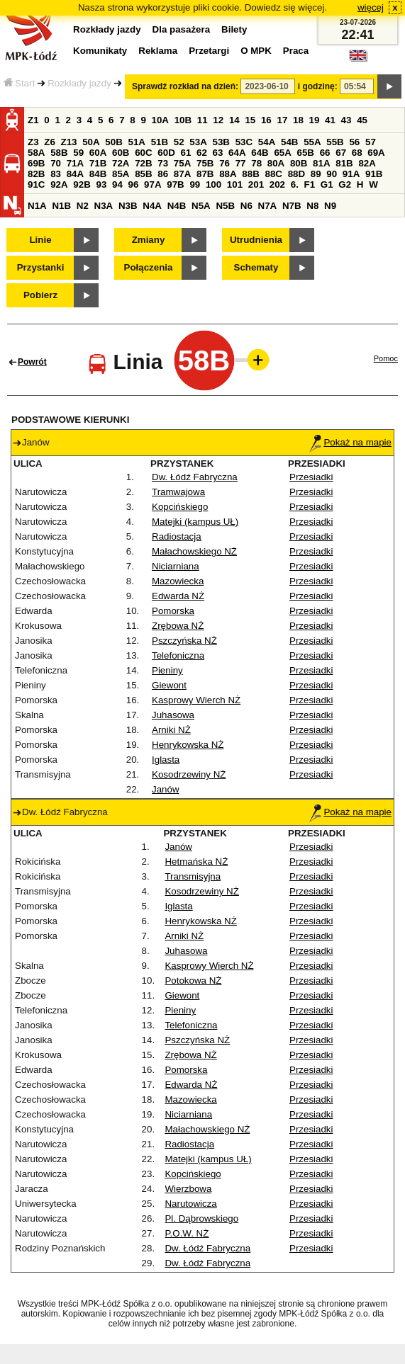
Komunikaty (100, 50)
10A (160, 120)
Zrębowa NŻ (178, 625)
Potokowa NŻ (193, 980)
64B (259, 152)
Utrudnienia (256, 239)
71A (75, 163)
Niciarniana (175, 566)
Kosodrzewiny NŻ (189, 774)
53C (244, 142)
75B (204, 163)
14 (234, 120)
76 (224, 163)
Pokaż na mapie (350, 442)
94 (117, 184)
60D (165, 152)
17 (282, 120)
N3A (103, 205)
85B (143, 174)
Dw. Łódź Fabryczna (195, 477)
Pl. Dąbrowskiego (201, 1218)
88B (250, 174)
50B (113, 142)
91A (351, 174)
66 (325, 152)
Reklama (157, 50)
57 (370, 142)
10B (183, 120)
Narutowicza (190, 1203)
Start (19, 83)
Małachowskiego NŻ (194, 551)
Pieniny (167, 670)
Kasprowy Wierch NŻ (196, 700)
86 (162, 174)
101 (235, 184)
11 (202, 120)
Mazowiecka (178, 581)
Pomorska (173, 611)
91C (36, 184)
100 (213, 184)
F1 (310, 184)
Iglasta (165, 759)
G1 (327, 184)
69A (375, 152)
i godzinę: (318, 86)
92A (58, 184)
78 (256, 163)
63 (218, 152)
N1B (61, 205)
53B (221, 142)
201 (256, 184)
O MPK (256, 50)
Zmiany (148, 239)
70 (55, 163)
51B (159, 142)
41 (330, 120)
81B (344, 163)
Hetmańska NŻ (196, 861)
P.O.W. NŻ (187, 1233)
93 (101, 184)
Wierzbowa (188, 1188)
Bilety (234, 29)
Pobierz (40, 295)
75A (182, 163)
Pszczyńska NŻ (184, 640)
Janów (165, 789)
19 (314, 120)
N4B (177, 205)
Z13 (69, 142)
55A (312, 142)
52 (179, 142)
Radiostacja (176, 536)
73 (162, 163)
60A (97, 152)
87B (204, 174)
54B (289, 142)
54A (266, 142)
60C (143, 152)
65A (282, 152)
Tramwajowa (178, 492)
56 (354, 142)
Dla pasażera (181, 29)
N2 (83, 205)
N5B (225, 205)
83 (55, 174)
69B (36, 163)
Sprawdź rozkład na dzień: (185, 86)
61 (185, 152)
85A (120, 174)
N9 (330, 205)
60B (120, 152)
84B (97, 174)
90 (331, 174)
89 (316, 174)
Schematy (256, 267)
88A (227, 174)
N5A (201, 205)
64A (236, 152)
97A (152, 184)
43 (346, 120)
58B (58, 152)
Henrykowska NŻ (187, 744)
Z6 (49, 142)
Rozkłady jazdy (79, 83)
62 (201, 152)
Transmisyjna (193, 876)
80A (275, 163)
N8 (312, 205)
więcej (370, 7)
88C (273, 174)
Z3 (33, 142)
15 (250, 120)
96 (133, 184)
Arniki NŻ (171, 729)
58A (36, 152)
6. (295, 184)
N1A (37, 205)
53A (197, 142)
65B (305, 152)
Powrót (32, 362)
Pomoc (386, 358)
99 (194, 184)
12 (218, 120)
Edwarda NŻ (178, 596)
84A (75, 174)
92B (81, 184)
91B (373, 174)
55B (334, 142)
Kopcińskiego (180, 506)
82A (366, 163)
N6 (246, 205)
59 (78, 152)
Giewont (169, 685)
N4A (152, 205)
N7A (267, 205)
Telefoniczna (178, 655)
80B (298, 163)
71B (97, 163)
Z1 (33, 120)
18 (298, 120)
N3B (128, 205)
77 (240, 163)
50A (90, 142)
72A (120, 163)
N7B (291, 205)
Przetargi (209, 50)
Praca (296, 50)
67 (340, 152)
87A (182, 174)
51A (136, 142)
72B (143, 163)
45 (362, 120)
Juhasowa (173, 715)
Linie (40, 239)
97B (175, 184)
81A (321, 163)
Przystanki (41, 267)
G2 (344, 184)
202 (277, 184)
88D (296, 174)
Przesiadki (311, 477)
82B (36, 174)
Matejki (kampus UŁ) (195, 521)
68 (357, 152)
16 (266, 120)
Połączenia (148, 267)
